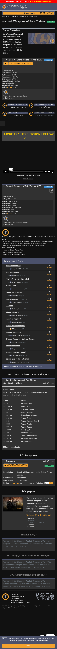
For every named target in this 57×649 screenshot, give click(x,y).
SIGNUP (50, 13)
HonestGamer (16, 294)
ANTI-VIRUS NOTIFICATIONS (17, 592)
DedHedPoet (16, 334)
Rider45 (14, 288)
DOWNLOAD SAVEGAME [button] (16, 457)
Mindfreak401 (16, 314)
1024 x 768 (31, 510)
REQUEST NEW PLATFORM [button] (17, 105)
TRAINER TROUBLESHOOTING (18, 588)
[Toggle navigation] (53, 7)
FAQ (35, 598)
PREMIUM (49, 60)
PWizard (14, 321)
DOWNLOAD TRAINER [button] (20, 64)
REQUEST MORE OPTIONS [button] (44, 105)
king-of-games (16, 274)
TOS (9, 600)
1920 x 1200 (31, 519)
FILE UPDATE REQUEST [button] (17, 113)
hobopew (15, 268)
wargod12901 (16, 261)
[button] (5, 63)
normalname (16, 281)
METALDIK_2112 (17, 354)
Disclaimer (42, 598)
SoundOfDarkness (18, 328)
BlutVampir (15, 301)
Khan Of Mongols (17, 308)
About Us (16, 600)
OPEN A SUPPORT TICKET (20, 595)
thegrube (15, 341)
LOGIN (43, 13)
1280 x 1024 (31, 517)
